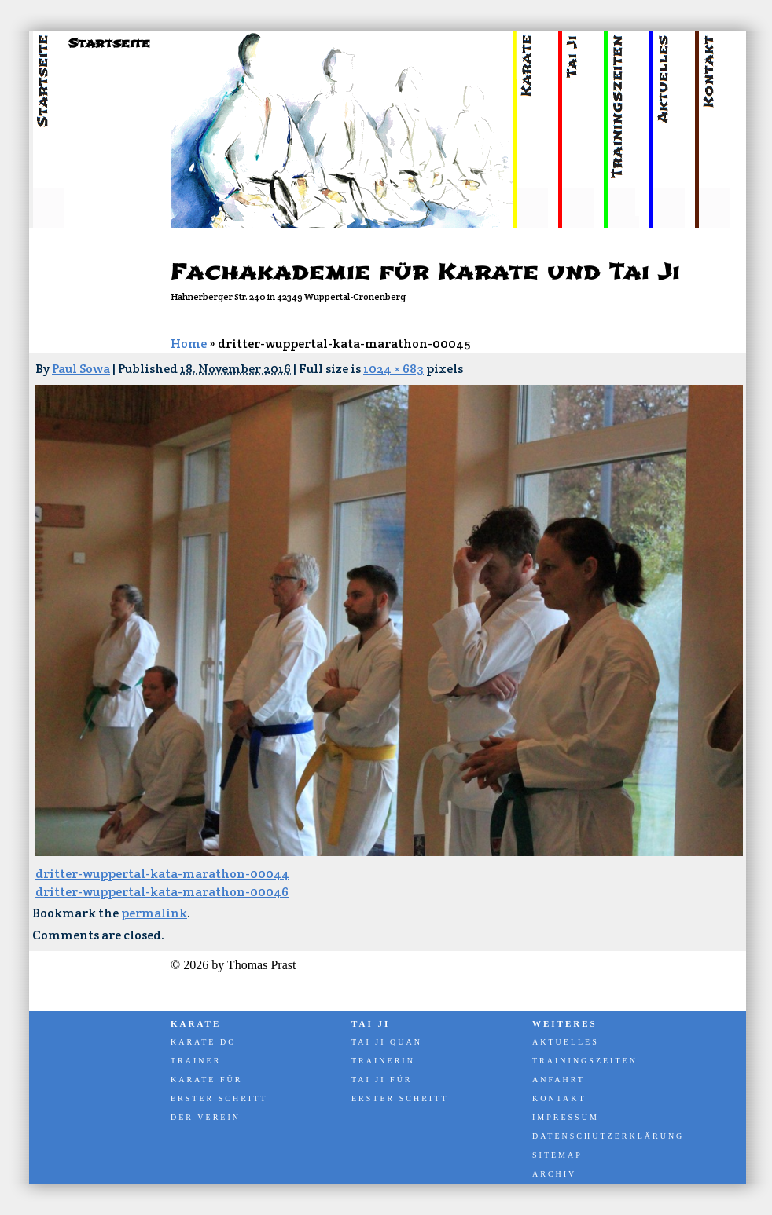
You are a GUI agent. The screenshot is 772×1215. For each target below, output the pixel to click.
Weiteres (564, 1023)
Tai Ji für (382, 1079)
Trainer (196, 1060)
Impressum (565, 1117)
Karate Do (203, 1042)
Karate (196, 1023)
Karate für (206, 1079)
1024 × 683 (393, 368)
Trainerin (383, 1060)
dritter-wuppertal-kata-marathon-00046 (162, 892)
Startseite (109, 43)
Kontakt (559, 1098)
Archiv (554, 1173)
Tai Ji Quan (386, 1042)
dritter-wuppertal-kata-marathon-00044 (162, 874)
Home (189, 343)
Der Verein (206, 1117)
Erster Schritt (219, 1098)
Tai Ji (370, 1023)
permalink (154, 913)
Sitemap (557, 1155)
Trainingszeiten (585, 1060)
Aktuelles (565, 1042)
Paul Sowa (81, 368)
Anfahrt (558, 1079)
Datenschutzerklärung (607, 1136)
